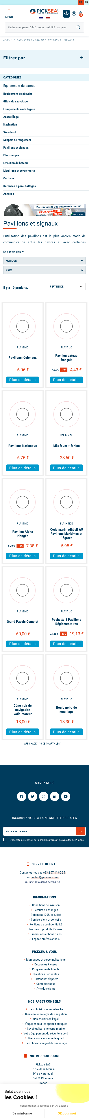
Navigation (10, 124)
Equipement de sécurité (18, 93)
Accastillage (11, 116)
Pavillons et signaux (15, 147)
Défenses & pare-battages (19, 186)
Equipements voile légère (19, 109)
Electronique (11, 155)
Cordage (8, 178)
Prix (9, 270)
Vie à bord (9, 132)
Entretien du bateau (15, 163)
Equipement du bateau (19, 86)
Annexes (8, 193)
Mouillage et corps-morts (19, 170)
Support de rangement (17, 140)
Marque (11, 260)
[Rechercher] (44, 27)
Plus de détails (22, 380)
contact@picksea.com (44, 877)
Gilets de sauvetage (15, 101)
